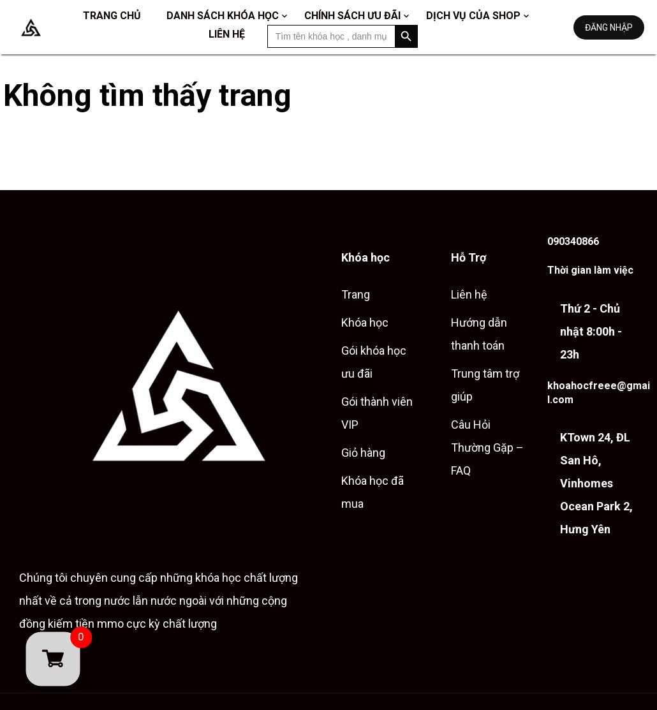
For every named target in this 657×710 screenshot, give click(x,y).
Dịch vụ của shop (473, 16)
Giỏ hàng (363, 452)
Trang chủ (112, 16)
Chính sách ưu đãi (352, 16)
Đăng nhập (609, 27)
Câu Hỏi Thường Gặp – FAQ (487, 447)
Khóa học (364, 322)
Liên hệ (227, 34)
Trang (355, 294)
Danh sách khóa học (222, 16)
